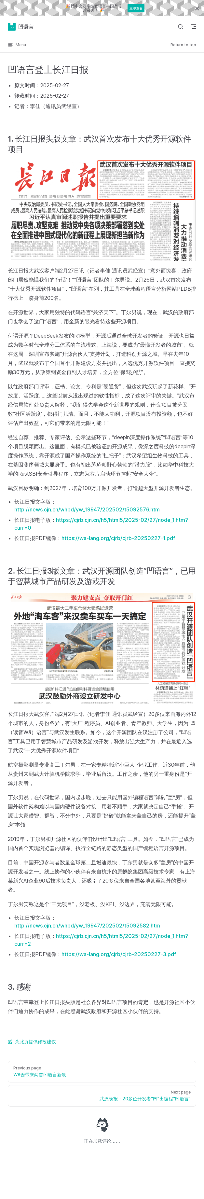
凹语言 (21, 27)
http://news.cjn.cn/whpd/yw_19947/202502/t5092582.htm (87, 925)
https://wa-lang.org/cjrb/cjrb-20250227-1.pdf (118, 538)
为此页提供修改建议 (32, 1041)
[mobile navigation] (193, 26)
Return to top (183, 44)
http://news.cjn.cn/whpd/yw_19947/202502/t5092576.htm (87, 509)
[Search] (180, 26)
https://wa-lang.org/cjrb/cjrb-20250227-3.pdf (118, 954)
